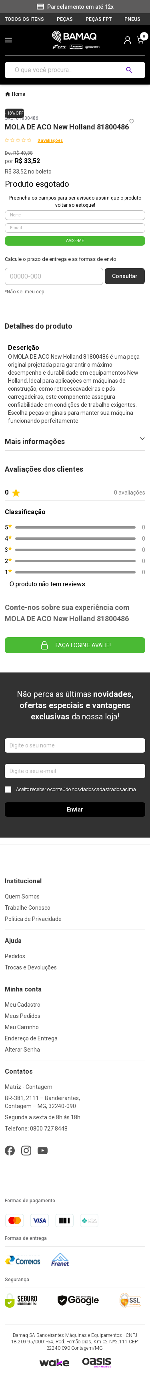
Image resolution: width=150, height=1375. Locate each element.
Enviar (75, 809)
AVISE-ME (75, 240)
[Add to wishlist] (131, 121)
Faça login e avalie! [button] (75, 645)
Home (18, 94)
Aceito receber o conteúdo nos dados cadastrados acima (70, 789)
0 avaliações (50, 140)
